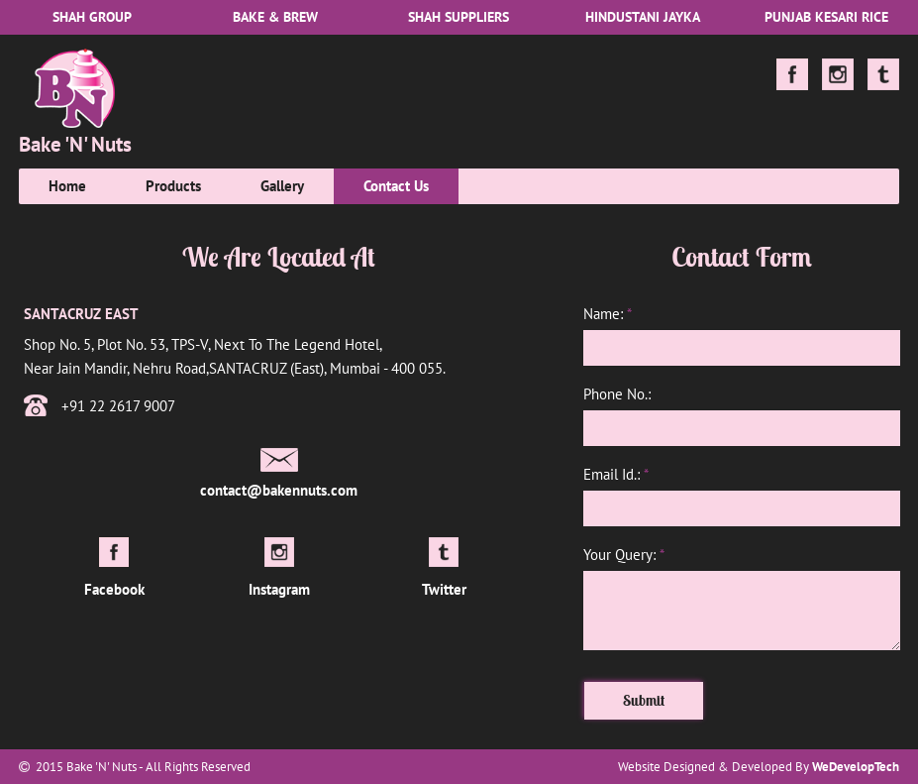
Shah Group (92, 17)
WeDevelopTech (855, 766)
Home (67, 185)
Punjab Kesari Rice (826, 17)
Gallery (282, 185)
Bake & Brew (275, 17)
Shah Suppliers (458, 17)
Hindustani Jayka (642, 17)
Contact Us (396, 185)
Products (173, 185)
